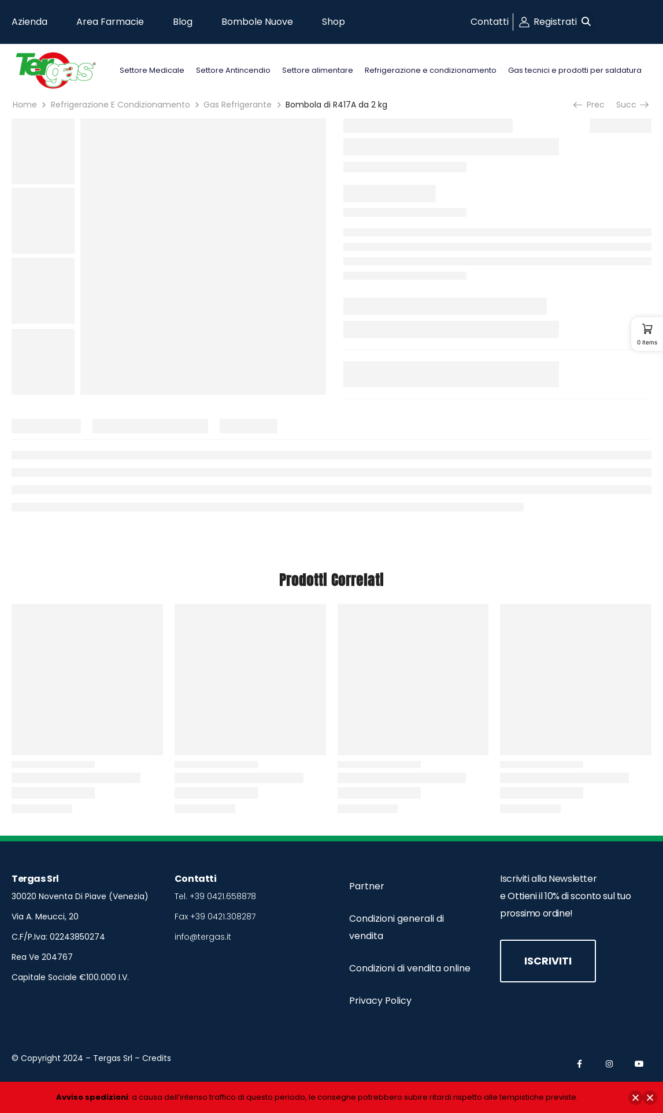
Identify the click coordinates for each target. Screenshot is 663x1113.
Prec (590, 104)
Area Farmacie (110, 21)
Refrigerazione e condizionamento (431, 70)
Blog (182, 21)
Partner (366, 886)
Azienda (29, 21)
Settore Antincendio (233, 70)
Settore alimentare (317, 70)
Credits (156, 1058)
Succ (631, 104)
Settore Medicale (152, 70)
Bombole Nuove (257, 21)
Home (25, 104)
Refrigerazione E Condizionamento (120, 104)
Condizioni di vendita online (410, 968)
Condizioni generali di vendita (396, 927)
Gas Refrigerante (237, 104)
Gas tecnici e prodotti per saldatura (575, 70)
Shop (333, 21)
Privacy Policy (380, 1000)
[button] (586, 22)
